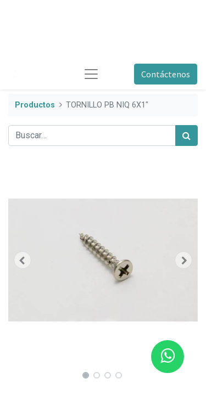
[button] (22, 260)
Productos (35, 105)
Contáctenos (165, 74)
